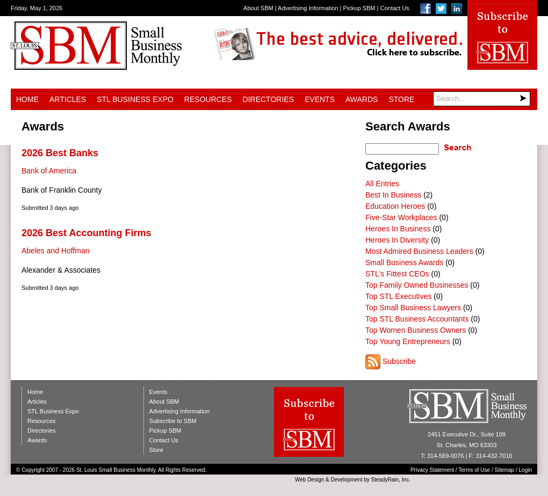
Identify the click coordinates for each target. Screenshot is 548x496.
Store (401, 99)
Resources (208, 99)
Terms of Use (474, 470)
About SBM (258, 8)
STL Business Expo (135, 99)
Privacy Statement (432, 470)
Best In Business (393, 195)
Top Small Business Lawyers (413, 307)
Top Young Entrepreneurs (407, 341)
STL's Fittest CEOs (397, 273)
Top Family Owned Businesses (416, 285)
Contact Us (394, 8)
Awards (361, 99)
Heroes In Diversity (397, 240)
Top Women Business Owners (415, 330)
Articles (67, 99)
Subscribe (399, 361)
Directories (268, 99)
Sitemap (505, 470)
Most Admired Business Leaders (419, 251)
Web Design (309, 480)
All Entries (382, 183)
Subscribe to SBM (173, 421)
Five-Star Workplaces (401, 217)
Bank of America (48, 170)
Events (320, 99)
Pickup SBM (359, 8)
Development (347, 480)
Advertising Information (308, 8)
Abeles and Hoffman (55, 250)
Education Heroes (395, 206)
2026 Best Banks (59, 153)
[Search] (481, 98)
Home (27, 99)
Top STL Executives (398, 296)
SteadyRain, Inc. (390, 480)
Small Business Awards (404, 262)
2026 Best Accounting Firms (86, 233)
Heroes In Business (397, 228)
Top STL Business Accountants (416, 319)
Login (525, 470)
